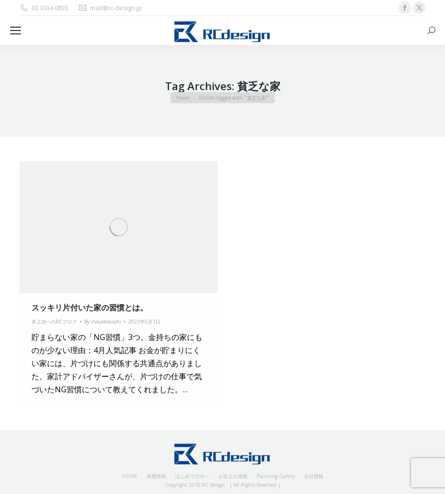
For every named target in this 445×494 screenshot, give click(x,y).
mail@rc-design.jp (110, 8)
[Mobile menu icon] (15, 30)
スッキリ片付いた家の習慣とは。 (89, 307)
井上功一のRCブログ (54, 321)
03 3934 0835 (43, 8)
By (102, 321)
